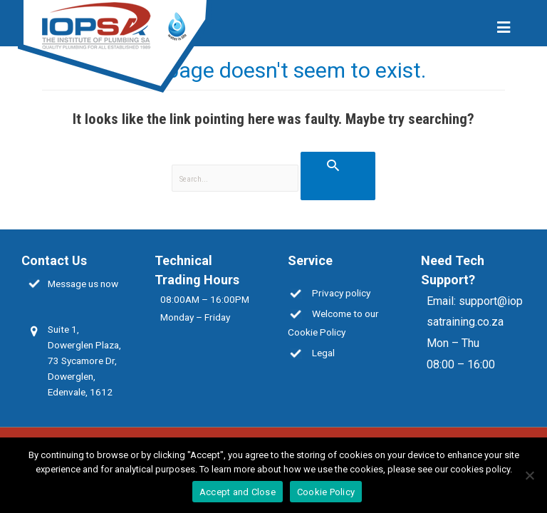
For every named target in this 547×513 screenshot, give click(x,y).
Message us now (83, 283)
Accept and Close (237, 492)
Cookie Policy (326, 492)
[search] (235, 178)
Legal (323, 352)
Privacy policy (341, 293)
